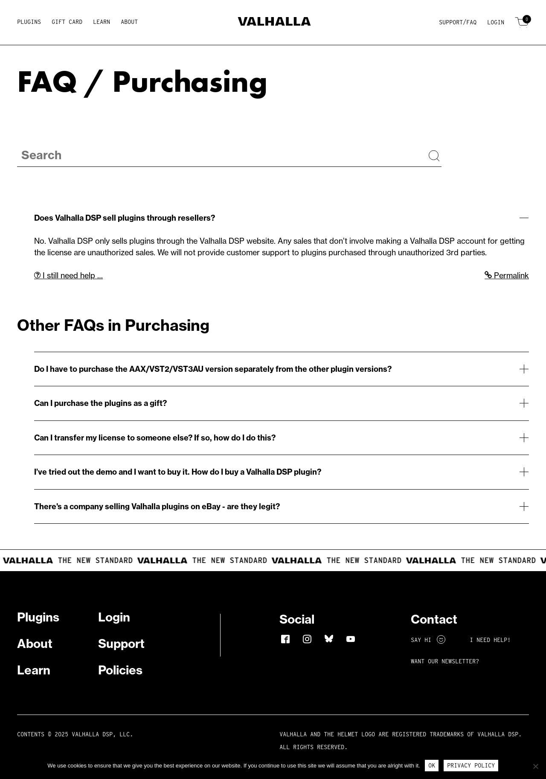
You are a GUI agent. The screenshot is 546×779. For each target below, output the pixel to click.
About (129, 21)
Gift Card (67, 21)
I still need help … (68, 275)
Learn (101, 21)
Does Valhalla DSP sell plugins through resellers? (124, 218)
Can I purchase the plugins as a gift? (100, 403)
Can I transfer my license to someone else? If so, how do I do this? (155, 438)
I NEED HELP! (490, 639)
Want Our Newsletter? (445, 661)
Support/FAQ (457, 22)
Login (495, 22)
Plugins (29, 21)
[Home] (273, 23)
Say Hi (428, 639)
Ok (431, 765)
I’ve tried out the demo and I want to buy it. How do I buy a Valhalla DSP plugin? (177, 472)
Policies (120, 669)
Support (121, 643)
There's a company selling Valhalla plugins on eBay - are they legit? (157, 506)
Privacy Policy (471, 765)
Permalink (507, 275)
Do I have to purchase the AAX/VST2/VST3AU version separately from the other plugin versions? (213, 369)
